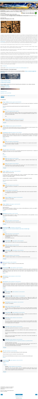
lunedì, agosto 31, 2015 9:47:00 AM (9, 149)
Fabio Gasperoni (5, 276)
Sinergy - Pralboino (8, 119)
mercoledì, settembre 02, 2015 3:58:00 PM (14, 366)
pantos (6, 141)
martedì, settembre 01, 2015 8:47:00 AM (14, 276)
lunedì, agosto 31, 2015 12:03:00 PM (14, 171)
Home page (19, 394)
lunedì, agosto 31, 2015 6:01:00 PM (14, 204)
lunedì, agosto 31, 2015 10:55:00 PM (13, 233)
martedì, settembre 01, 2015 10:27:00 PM (16, 360)
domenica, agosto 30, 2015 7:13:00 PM (13, 111)
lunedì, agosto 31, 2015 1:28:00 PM (13, 163)
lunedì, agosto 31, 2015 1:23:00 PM (13, 158)
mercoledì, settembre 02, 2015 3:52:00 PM (15, 339)
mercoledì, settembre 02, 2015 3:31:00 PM (15, 326)
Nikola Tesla (5, 213)
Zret (5, 111)
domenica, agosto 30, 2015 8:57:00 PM (18, 119)
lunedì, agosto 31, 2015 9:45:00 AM (13, 141)
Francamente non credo (6, 132)
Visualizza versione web (19, 396)
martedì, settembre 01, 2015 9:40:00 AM (18, 291)
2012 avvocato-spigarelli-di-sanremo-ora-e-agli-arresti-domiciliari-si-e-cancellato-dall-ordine (19, 340)
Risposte (5, 109)
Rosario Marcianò (5, 227)
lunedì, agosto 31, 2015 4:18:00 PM (12, 190)
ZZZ (5, 255)
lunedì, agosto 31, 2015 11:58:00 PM (10, 262)
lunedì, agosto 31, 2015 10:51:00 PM (13, 220)
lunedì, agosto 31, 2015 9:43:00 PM (15, 227)
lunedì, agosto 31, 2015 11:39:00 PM (17, 240)
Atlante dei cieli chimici (5, 85)
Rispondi (4, 107)
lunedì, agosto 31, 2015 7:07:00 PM (12, 213)
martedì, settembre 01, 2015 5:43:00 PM (18, 312)
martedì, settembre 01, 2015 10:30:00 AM (17, 302)
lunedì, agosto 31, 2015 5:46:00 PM (17, 197)
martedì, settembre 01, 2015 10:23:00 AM (13, 255)
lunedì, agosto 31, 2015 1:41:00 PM (13, 185)
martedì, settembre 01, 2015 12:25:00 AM (16, 267)
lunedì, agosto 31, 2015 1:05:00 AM (16, 132)
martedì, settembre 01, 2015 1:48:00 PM (14, 306)
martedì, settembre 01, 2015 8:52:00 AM (14, 281)
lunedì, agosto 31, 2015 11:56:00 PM (17, 250)
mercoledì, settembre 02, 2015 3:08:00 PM (15, 317)
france (4, 262)
